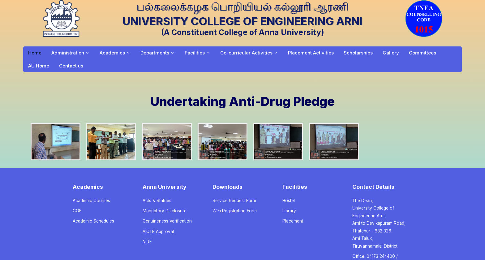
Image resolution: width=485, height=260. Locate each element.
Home (34, 53)
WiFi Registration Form (234, 210)
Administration (67, 53)
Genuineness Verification (167, 221)
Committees (422, 53)
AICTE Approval (158, 231)
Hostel (288, 200)
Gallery (391, 53)
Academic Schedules (93, 221)
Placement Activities (311, 53)
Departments (154, 53)
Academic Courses (91, 200)
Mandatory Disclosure (165, 210)
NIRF (147, 241)
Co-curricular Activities (246, 53)
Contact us (71, 66)
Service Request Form (234, 200)
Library (289, 210)
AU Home (38, 66)
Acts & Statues (157, 200)
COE (77, 210)
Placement (292, 221)
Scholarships (358, 53)
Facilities (195, 53)
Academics (112, 53)
